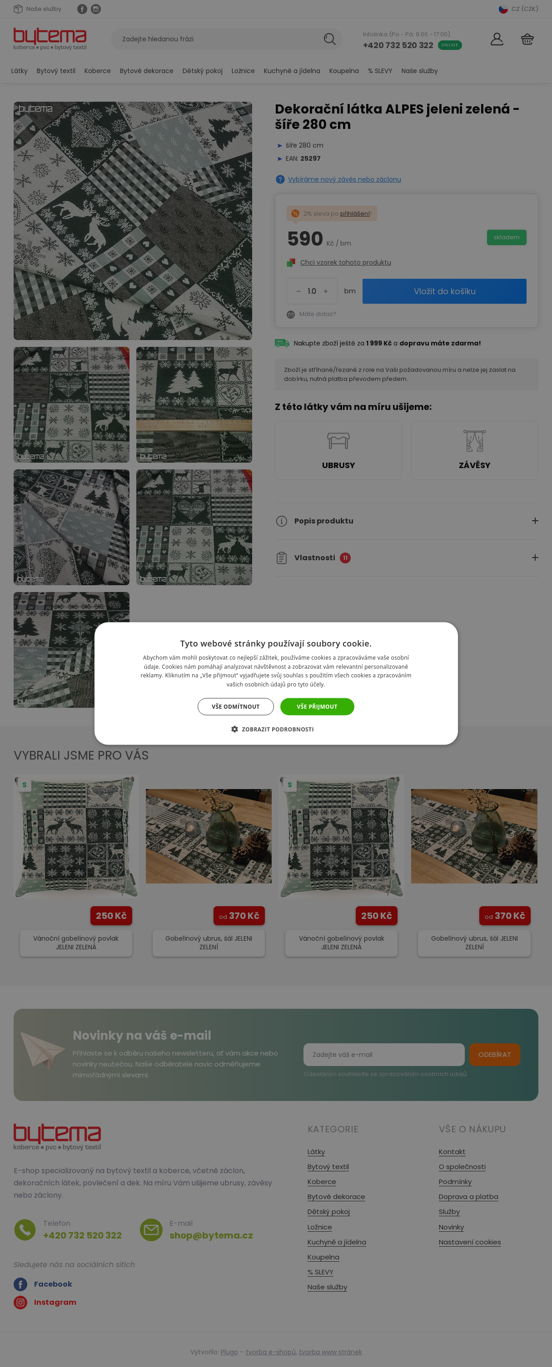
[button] (276, 729)
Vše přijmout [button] (317, 707)
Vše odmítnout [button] (235, 707)
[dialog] (276, 683)
